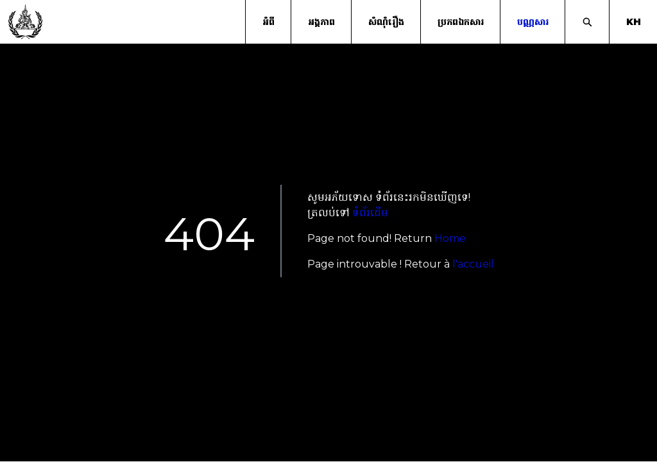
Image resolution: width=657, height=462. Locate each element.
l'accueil (473, 264)
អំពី (268, 22)
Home (450, 238)
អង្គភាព (321, 22)
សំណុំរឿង (386, 22)
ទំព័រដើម (370, 213)
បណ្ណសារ (533, 22)
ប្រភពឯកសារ (461, 22)
